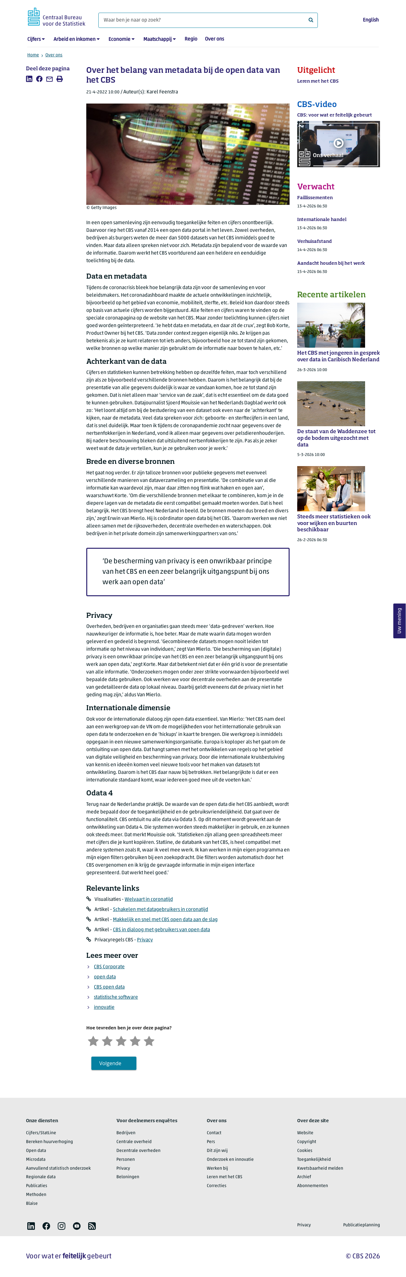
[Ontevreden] (107, 1040)
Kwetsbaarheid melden (320, 1168)
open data (105, 977)
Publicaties (36, 1186)
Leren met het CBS (224, 1177)
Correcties (216, 1186)
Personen (125, 1160)
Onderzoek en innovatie (230, 1160)
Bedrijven (125, 1133)
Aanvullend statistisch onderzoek (58, 1168)
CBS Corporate (109, 967)
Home (33, 55)
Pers (211, 1142)
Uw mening (399, 621)
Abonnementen (312, 1186)
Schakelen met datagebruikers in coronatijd (160, 909)
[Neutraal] (121, 1040)
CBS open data (109, 987)
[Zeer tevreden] (149, 1040)
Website (305, 1133)
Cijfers (34, 39)
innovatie (104, 1007)
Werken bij (217, 1168)
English (371, 20)
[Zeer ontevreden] (93, 1040)
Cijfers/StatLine (41, 1133)
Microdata (35, 1160)
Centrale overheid (134, 1142)
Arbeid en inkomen (74, 39)
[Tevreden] (135, 1040)
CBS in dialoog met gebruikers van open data (161, 929)
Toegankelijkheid (314, 1160)
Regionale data (41, 1177)
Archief (304, 1177)
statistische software (116, 997)
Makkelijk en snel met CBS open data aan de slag (165, 919)
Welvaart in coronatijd (149, 899)
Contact (214, 1133)
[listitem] (29, 79)
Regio (191, 39)
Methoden (36, 1195)
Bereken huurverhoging (49, 1142)
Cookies (304, 1151)
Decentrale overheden (138, 1151)
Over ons (214, 39)
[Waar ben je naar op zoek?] (208, 20)
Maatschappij (157, 39)
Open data (36, 1151)
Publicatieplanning (361, 1225)
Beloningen (127, 1177)
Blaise (32, 1204)
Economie (119, 39)
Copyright (306, 1142)
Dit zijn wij (217, 1151)
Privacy (145, 940)
